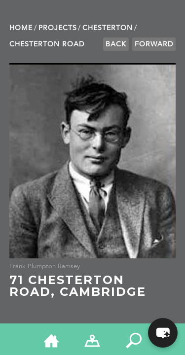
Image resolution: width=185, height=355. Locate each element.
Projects (57, 28)
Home (21, 28)
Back (116, 44)
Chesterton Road (46, 44)
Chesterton (107, 28)
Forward (154, 44)
